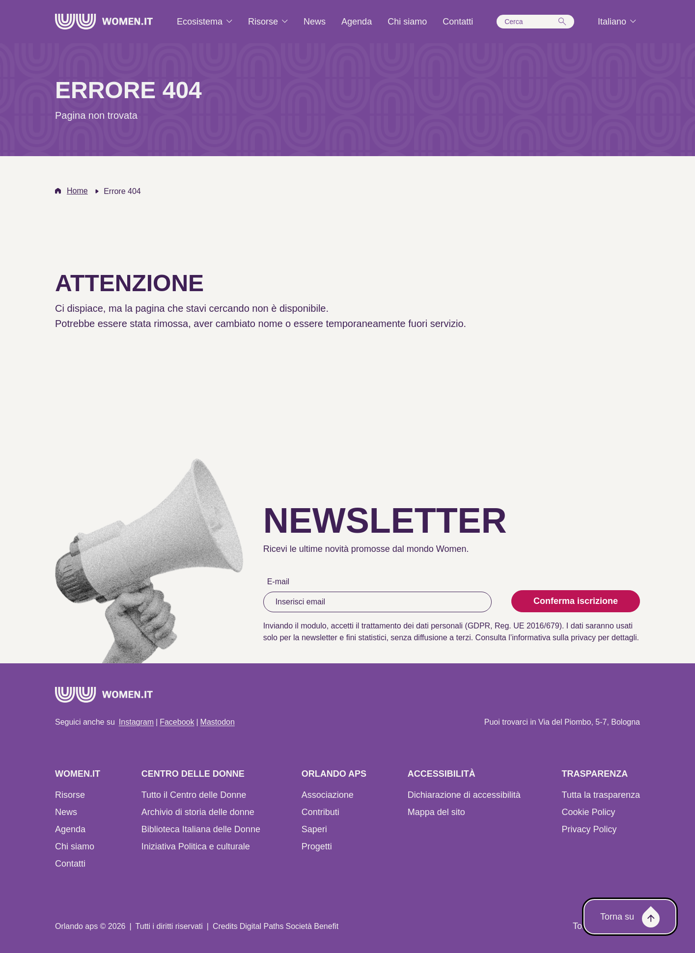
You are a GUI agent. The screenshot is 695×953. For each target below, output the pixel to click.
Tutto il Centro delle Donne (193, 795)
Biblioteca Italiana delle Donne (200, 829)
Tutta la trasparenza (601, 795)
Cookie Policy (588, 812)
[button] (535, 21)
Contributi (320, 812)
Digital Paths (262, 926)
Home (77, 191)
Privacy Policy (589, 829)
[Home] (104, 21)
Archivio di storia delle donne (197, 812)
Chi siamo (74, 846)
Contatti (70, 864)
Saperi (314, 829)
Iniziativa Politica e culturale (195, 846)
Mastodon (217, 722)
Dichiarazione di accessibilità (464, 795)
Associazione (328, 795)
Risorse (70, 795)
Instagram (136, 722)
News (66, 812)
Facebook (177, 722)
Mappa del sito (436, 812)
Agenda (70, 829)
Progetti (317, 846)
